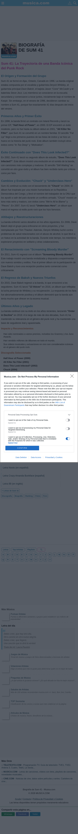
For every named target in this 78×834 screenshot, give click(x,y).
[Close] (72, 376)
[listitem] (39, 414)
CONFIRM (22, 448)
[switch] (68, 420)
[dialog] (39, 417)
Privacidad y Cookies (53, 457)
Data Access (36, 457)
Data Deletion (21, 457)
